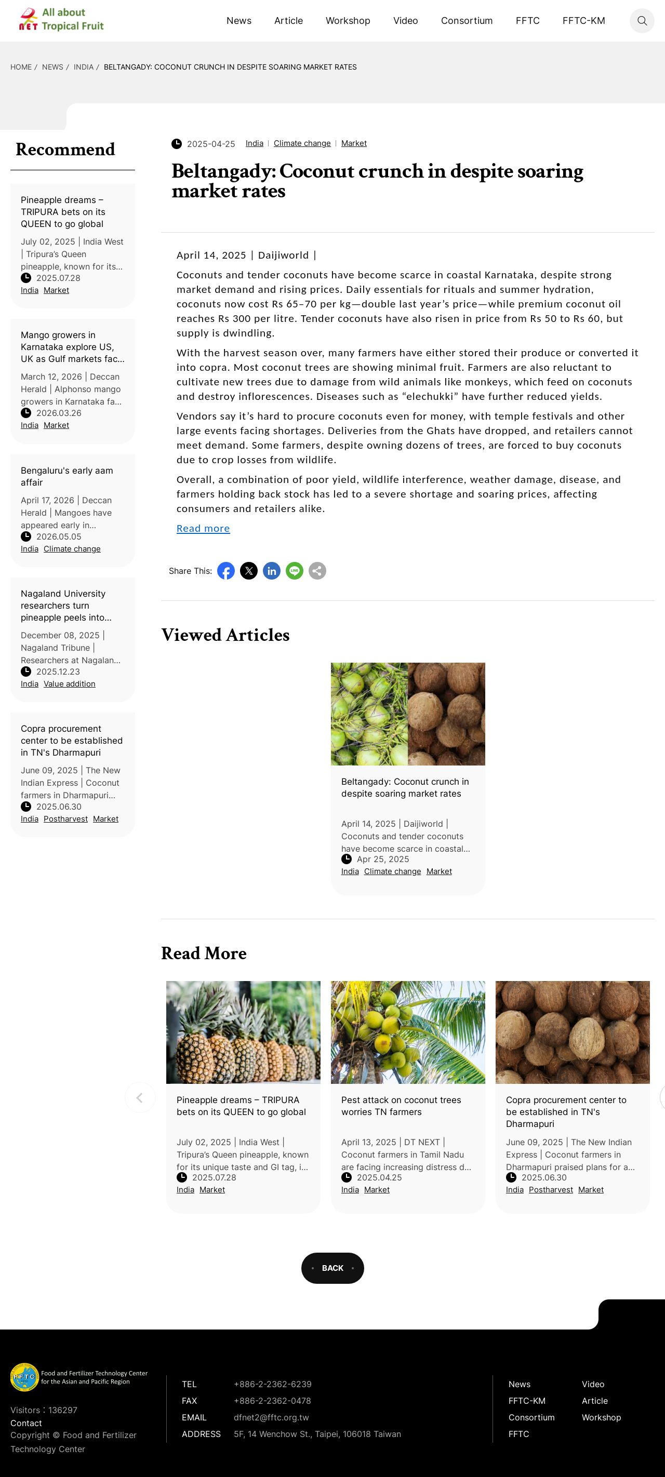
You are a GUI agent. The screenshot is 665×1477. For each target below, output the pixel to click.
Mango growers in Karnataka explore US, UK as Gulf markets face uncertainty (72, 347)
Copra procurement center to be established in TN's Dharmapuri (72, 740)
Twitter (249, 571)
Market (56, 290)
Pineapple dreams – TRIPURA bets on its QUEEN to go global (63, 212)
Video (405, 20)
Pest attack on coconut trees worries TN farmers (401, 1106)
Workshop (348, 20)
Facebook (226, 571)
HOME (21, 66)
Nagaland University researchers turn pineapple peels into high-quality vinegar (63, 606)
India (84, 66)
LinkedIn (272, 571)
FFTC (528, 20)
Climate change (72, 549)
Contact (26, 1423)
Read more (203, 528)
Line (294, 571)
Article (288, 20)
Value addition (70, 684)
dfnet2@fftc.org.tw (271, 1417)
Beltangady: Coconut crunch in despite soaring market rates (230, 66)
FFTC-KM (584, 20)
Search (642, 20)
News (239, 20)
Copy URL (317, 571)
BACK (332, 1268)
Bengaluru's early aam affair (67, 476)
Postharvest (66, 819)
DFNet (70, 21)
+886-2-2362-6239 (273, 1384)
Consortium (467, 20)
